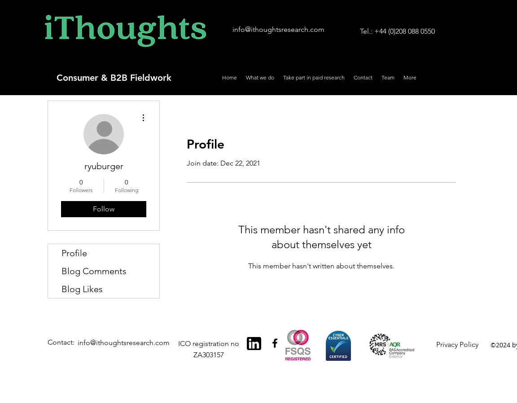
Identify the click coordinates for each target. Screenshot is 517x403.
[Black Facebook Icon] (275, 343)
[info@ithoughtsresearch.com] (278, 29)
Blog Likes (82, 289)
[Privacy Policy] (458, 344)
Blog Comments (94, 271)
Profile (74, 253)
